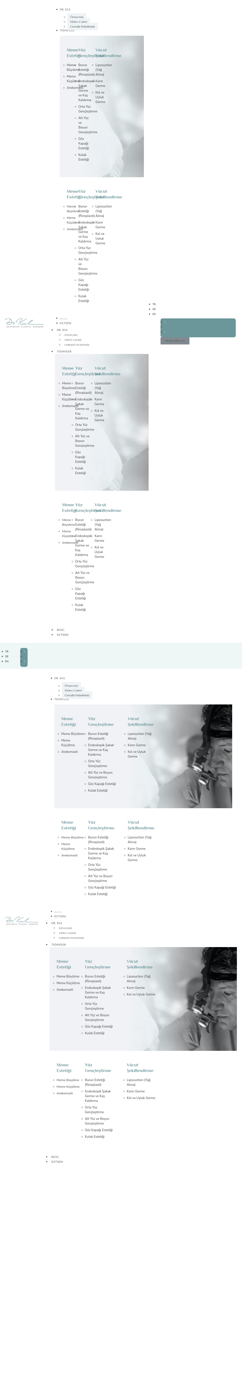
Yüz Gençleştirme (92, 53)
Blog (60, 630)
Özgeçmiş (71, 335)
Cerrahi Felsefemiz (77, 344)
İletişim (62, 634)
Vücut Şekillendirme (109, 371)
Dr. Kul (64, 330)
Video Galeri (72, 339)
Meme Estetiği (75, 53)
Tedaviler (66, 351)
